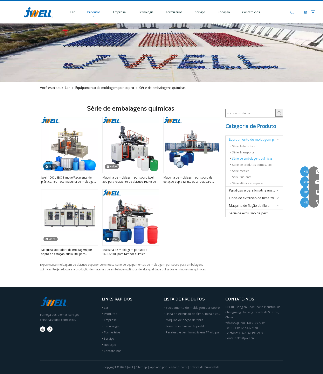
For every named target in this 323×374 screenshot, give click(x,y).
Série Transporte (243, 152)
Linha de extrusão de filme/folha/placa (256, 198)
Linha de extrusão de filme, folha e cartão (195, 314)
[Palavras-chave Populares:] (279, 113)
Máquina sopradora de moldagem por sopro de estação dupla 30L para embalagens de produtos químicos (66, 252)
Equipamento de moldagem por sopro (256, 139)
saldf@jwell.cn (244, 338)
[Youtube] (42, 329)
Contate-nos (247, 12)
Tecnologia (141, 12)
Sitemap (141, 367)
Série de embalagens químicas (252, 158)
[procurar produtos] (250, 113)
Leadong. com (177, 367)
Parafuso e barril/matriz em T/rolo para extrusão (256, 190)
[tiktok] (50, 329)
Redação (219, 12)
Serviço (196, 12)
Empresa (115, 12)
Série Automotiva (243, 146)
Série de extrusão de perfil (249, 213)
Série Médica (240, 171)
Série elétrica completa (247, 183)
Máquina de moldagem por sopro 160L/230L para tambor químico (124, 252)
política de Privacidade (205, 367)
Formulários (170, 12)
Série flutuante (242, 177)
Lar (68, 12)
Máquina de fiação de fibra (249, 205)
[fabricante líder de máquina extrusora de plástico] (161, 52)
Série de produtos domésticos (252, 165)
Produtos (89, 12)
